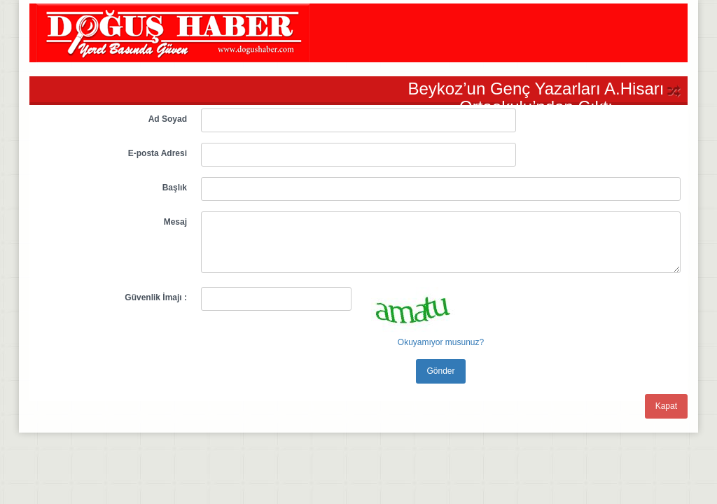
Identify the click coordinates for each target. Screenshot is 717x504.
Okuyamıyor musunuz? (441, 342)
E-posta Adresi (157, 153)
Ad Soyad (167, 119)
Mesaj (175, 222)
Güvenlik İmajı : (156, 297)
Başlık (174, 187)
